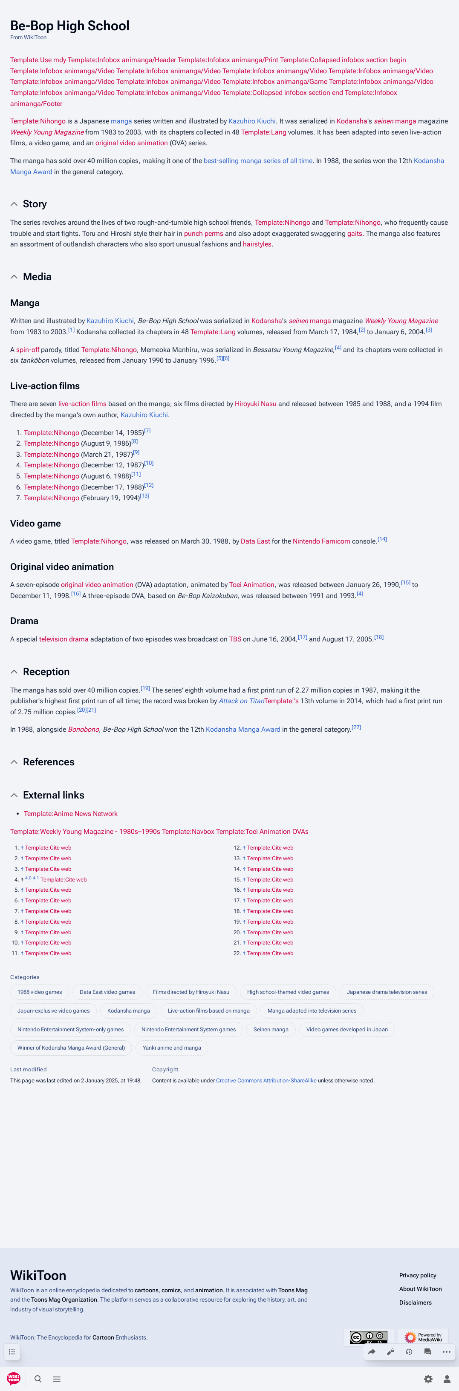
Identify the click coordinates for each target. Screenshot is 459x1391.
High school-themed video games (288, 992)
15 (405, 582)
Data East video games (107, 992)
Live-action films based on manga (209, 1010)
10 (148, 463)
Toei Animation (251, 585)
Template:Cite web (48, 847)
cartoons (147, 1290)
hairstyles (257, 244)
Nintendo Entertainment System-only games (70, 1029)
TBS (235, 639)
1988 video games (39, 992)
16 (76, 593)
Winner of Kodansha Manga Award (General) (71, 1048)
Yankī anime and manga (172, 1048)
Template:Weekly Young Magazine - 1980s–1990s (85, 831)
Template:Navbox (188, 831)
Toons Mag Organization (64, 1299)
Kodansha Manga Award (243, 729)
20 (82, 709)
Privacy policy (417, 1275)
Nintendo (306, 541)
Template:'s (281, 701)
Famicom (336, 541)
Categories (25, 977)
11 (136, 474)
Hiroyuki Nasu (256, 404)
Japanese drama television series (387, 992)
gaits (354, 233)
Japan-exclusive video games (53, 1010)
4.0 (28, 877)
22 (356, 727)
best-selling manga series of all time (258, 161)
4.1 (36, 877)
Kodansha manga (128, 1010)
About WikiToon (420, 1288)
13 (144, 495)
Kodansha (352, 121)
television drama (64, 639)
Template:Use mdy (38, 60)
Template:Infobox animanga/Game (274, 81)
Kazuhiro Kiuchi (252, 121)
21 (91, 709)
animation (209, 1290)
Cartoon (103, 1337)
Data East (255, 541)
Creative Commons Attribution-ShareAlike (266, 1080)
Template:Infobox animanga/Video (62, 71)
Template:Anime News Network (71, 814)
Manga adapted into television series (312, 1010)
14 (382, 539)
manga (121, 121)
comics (171, 1290)
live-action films (82, 404)
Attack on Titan (241, 701)
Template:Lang (263, 132)
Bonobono (83, 729)
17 (302, 637)
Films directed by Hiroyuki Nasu (191, 992)
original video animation (131, 143)
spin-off (27, 350)
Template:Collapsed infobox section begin (343, 60)
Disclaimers (415, 1302)
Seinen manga (271, 1029)
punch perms (203, 233)
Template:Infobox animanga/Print (228, 60)
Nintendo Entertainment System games (188, 1029)
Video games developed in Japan (347, 1029)
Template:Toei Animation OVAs (262, 831)
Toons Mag (293, 1290)
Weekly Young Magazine (47, 132)
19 (145, 687)
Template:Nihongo (38, 121)
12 (148, 484)
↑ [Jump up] (22, 847)
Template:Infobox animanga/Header (122, 60)
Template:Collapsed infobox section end (282, 93)
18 (379, 637)
